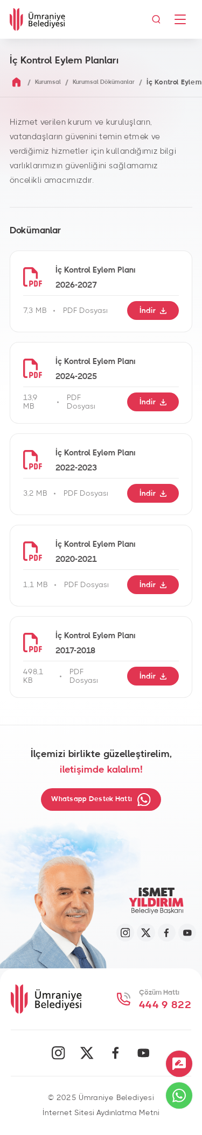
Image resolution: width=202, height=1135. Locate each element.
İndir (152, 310)
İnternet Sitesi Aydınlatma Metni (101, 1114)
